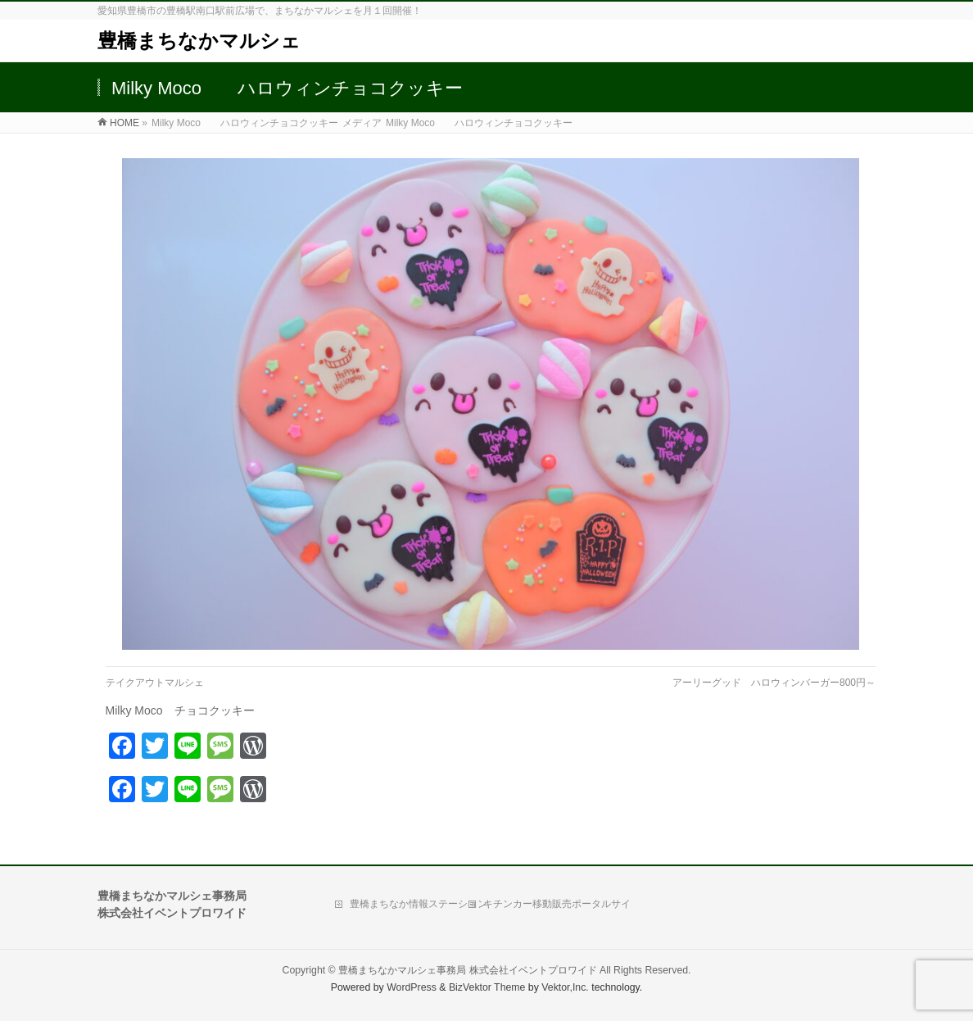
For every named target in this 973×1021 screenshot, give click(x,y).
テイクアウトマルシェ (155, 682)
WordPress (412, 987)
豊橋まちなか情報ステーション (418, 904)
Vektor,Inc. (565, 987)
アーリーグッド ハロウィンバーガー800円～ (774, 682)
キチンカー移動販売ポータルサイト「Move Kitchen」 (557, 908)
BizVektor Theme (487, 987)
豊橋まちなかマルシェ (199, 40)
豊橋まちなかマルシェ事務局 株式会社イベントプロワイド (467, 970)
